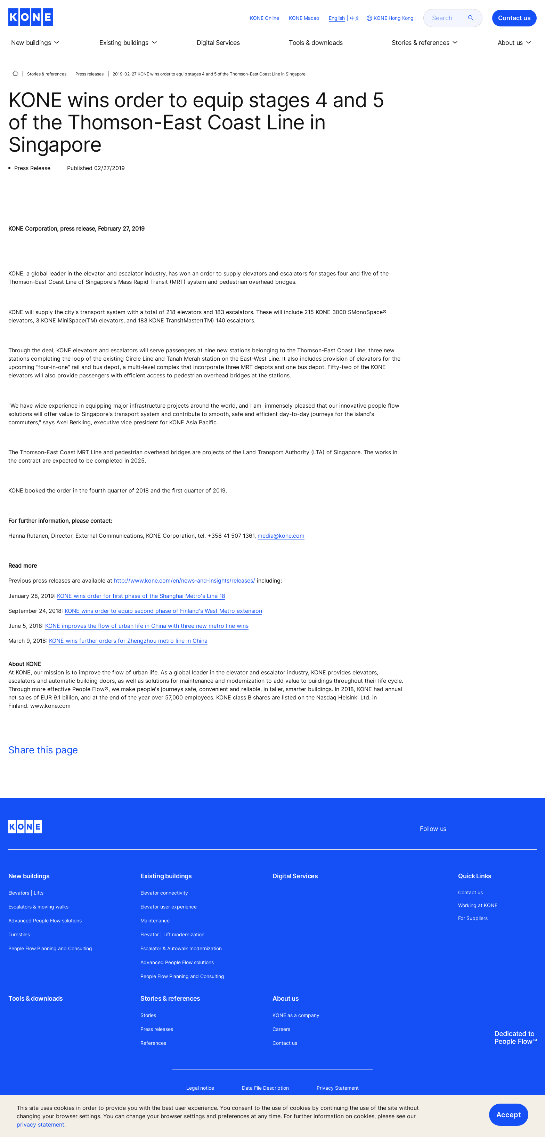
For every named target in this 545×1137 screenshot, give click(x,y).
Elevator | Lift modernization (172, 934)
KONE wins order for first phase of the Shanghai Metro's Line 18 (141, 595)
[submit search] (471, 18)
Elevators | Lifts (25, 893)
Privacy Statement (338, 1088)
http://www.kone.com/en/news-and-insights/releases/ (184, 580)
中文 (355, 18)
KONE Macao (304, 18)
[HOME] (15, 73)
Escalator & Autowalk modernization (181, 948)
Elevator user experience (168, 907)
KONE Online (264, 18)
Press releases (89, 74)
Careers (281, 1029)
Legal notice (200, 1088)
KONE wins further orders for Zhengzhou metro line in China (128, 640)
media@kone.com (281, 535)
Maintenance (155, 920)
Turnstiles (19, 934)
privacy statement (40, 1124)
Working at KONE (477, 905)
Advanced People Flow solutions (45, 920)
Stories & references (46, 74)
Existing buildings (166, 876)
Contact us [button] (514, 18)
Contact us (284, 1043)
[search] (449, 18)
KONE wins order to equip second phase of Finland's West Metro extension (163, 610)
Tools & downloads (35, 998)
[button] (36, 43)
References (153, 1043)
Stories (148, 1015)
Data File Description (265, 1088)
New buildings (28, 876)
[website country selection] (389, 18)
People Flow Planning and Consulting (50, 948)
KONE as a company (295, 1015)
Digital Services (295, 876)
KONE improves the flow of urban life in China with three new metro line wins (147, 625)
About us (285, 998)
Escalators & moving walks (38, 907)
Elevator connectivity (164, 893)
